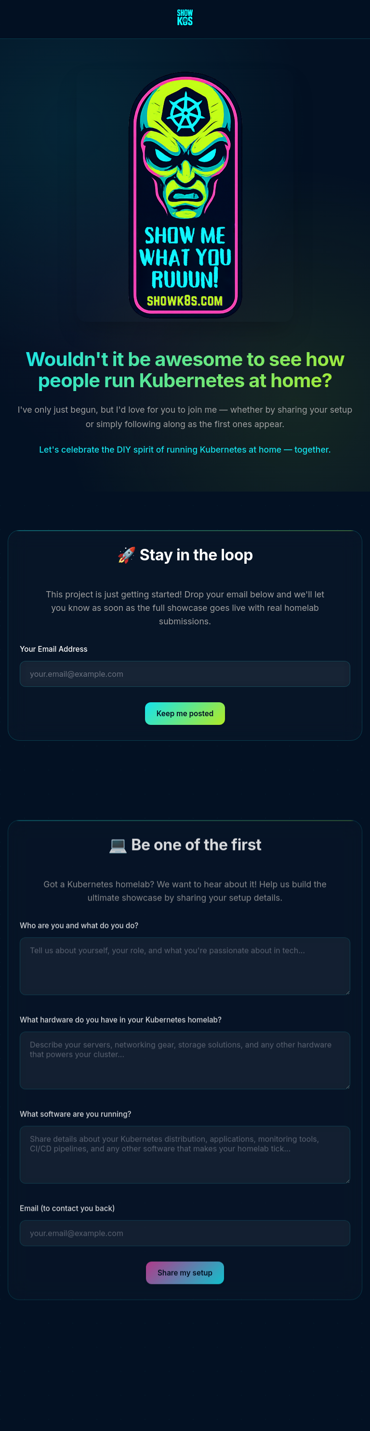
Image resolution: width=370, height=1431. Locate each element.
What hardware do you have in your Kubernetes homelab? (121, 1023)
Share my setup (185, 1276)
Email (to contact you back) (67, 1211)
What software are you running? (76, 1117)
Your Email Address (54, 649)
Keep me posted (185, 713)
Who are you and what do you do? (79, 929)
